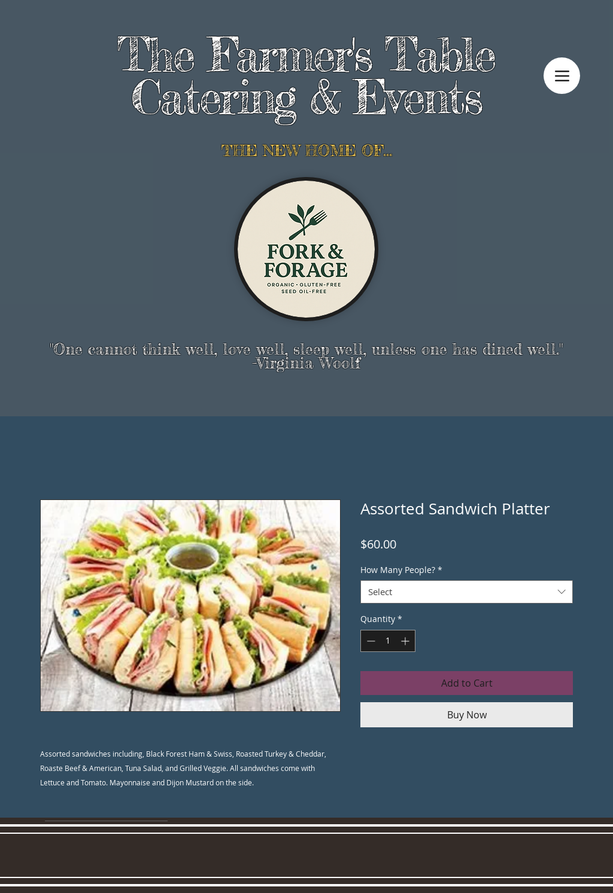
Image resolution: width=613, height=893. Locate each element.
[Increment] (406, 640)
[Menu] (562, 75)
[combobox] (466, 592)
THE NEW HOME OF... (306, 150)
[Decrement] (369, 640)
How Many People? (401, 569)
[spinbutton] (388, 640)
